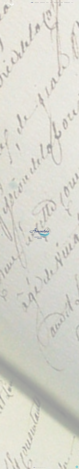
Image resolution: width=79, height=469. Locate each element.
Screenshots (56, 2)
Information (67, 2)
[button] (2, 232)
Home (32, 2)
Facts (47, 2)
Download (42, 2)
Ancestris (37, 2)
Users (51, 2)
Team (62, 2)
